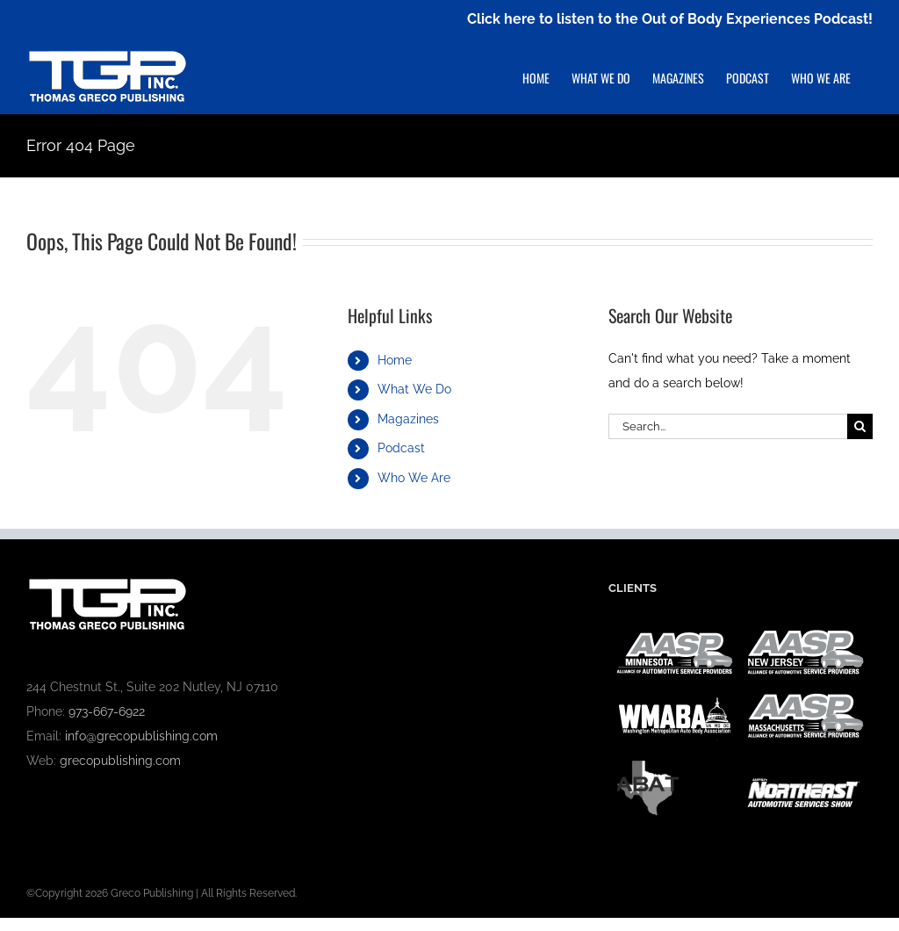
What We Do (414, 389)
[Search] (860, 426)
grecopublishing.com (120, 761)
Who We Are (414, 478)
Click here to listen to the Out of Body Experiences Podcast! (670, 19)
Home (395, 360)
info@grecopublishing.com (141, 736)
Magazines (408, 419)
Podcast (401, 448)
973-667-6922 (106, 711)
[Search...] (727, 426)
